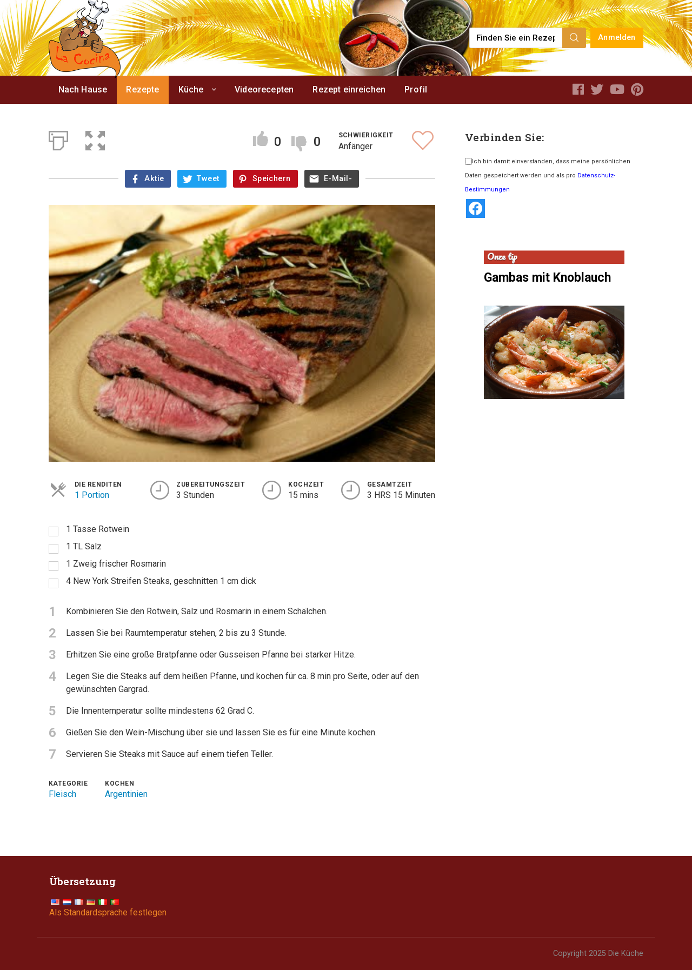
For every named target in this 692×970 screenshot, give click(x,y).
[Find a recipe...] (516, 38)
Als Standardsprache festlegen (108, 912)
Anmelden (616, 37)
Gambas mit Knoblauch (547, 277)
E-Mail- (338, 178)
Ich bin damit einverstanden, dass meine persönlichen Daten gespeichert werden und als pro (547, 175)
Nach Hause (83, 89)
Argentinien (126, 794)
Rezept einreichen (348, 89)
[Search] (574, 38)
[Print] (58, 138)
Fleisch (62, 794)
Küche (191, 89)
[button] (95, 138)
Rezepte (142, 89)
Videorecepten (264, 89)
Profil (415, 89)
